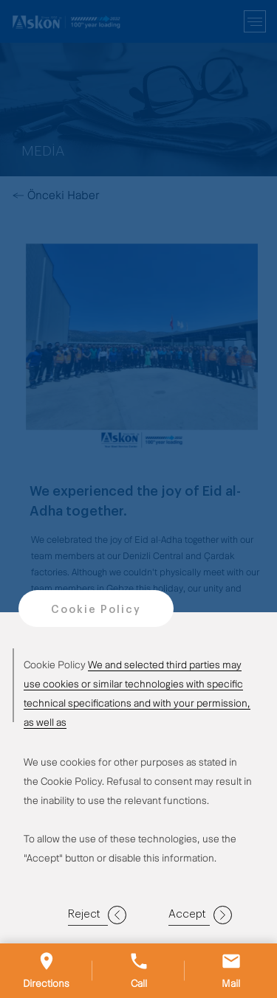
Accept (200, 915)
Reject (97, 915)
